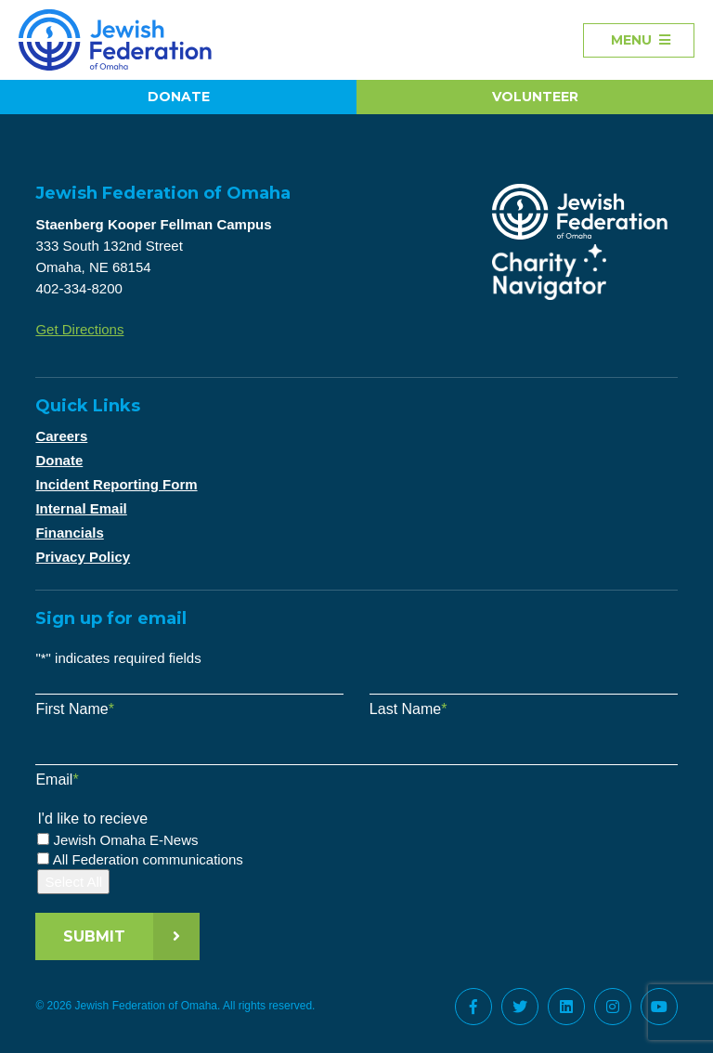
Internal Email (80, 508)
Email (56, 779)
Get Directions (79, 329)
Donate (179, 96)
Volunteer (535, 96)
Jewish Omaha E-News (126, 840)
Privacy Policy (82, 557)
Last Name (408, 709)
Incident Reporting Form (116, 484)
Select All (73, 882)
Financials (69, 532)
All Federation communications (148, 859)
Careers (61, 436)
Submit (94, 936)
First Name (74, 709)
